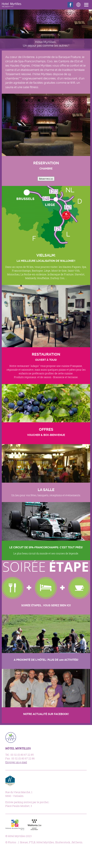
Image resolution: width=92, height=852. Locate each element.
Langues (78, 4)
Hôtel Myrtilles (11, 5)
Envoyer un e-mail (16, 762)
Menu (87, 4)
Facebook (70, 4)
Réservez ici (46, 178)
